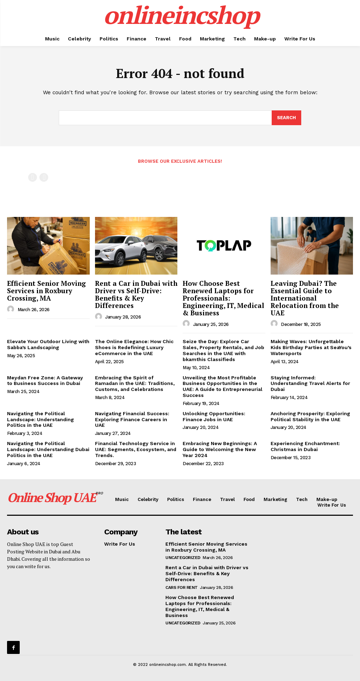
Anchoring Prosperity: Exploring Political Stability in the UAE (310, 416)
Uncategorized (183, 557)
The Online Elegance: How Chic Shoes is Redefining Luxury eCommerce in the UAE (134, 347)
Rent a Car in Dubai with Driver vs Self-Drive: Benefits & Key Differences (136, 294)
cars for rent (181, 587)
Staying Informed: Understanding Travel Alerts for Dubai (310, 383)
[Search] (286, 118)
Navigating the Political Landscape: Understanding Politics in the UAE (40, 419)
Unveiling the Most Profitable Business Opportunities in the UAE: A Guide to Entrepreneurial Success (223, 386)
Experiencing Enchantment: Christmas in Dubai (305, 446)
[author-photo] (11, 309)
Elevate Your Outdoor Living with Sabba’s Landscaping (48, 344)
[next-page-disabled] (43, 177)
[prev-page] (32, 177)
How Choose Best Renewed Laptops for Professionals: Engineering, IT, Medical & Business (223, 298)
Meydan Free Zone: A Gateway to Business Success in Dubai (45, 380)
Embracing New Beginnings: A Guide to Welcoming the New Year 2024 (220, 449)
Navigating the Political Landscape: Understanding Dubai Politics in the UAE (48, 449)
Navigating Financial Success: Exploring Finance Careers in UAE (132, 419)
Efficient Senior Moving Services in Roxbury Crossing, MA (46, 290)
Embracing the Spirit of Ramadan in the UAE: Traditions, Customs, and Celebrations (135, 383)
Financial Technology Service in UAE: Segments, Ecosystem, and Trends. (135, 449)
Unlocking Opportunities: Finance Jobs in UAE (214, 416)
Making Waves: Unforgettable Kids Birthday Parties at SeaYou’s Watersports (311, 347)
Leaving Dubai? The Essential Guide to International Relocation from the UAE (305, 298)
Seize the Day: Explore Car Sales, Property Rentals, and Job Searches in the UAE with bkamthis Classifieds (223, 350)
